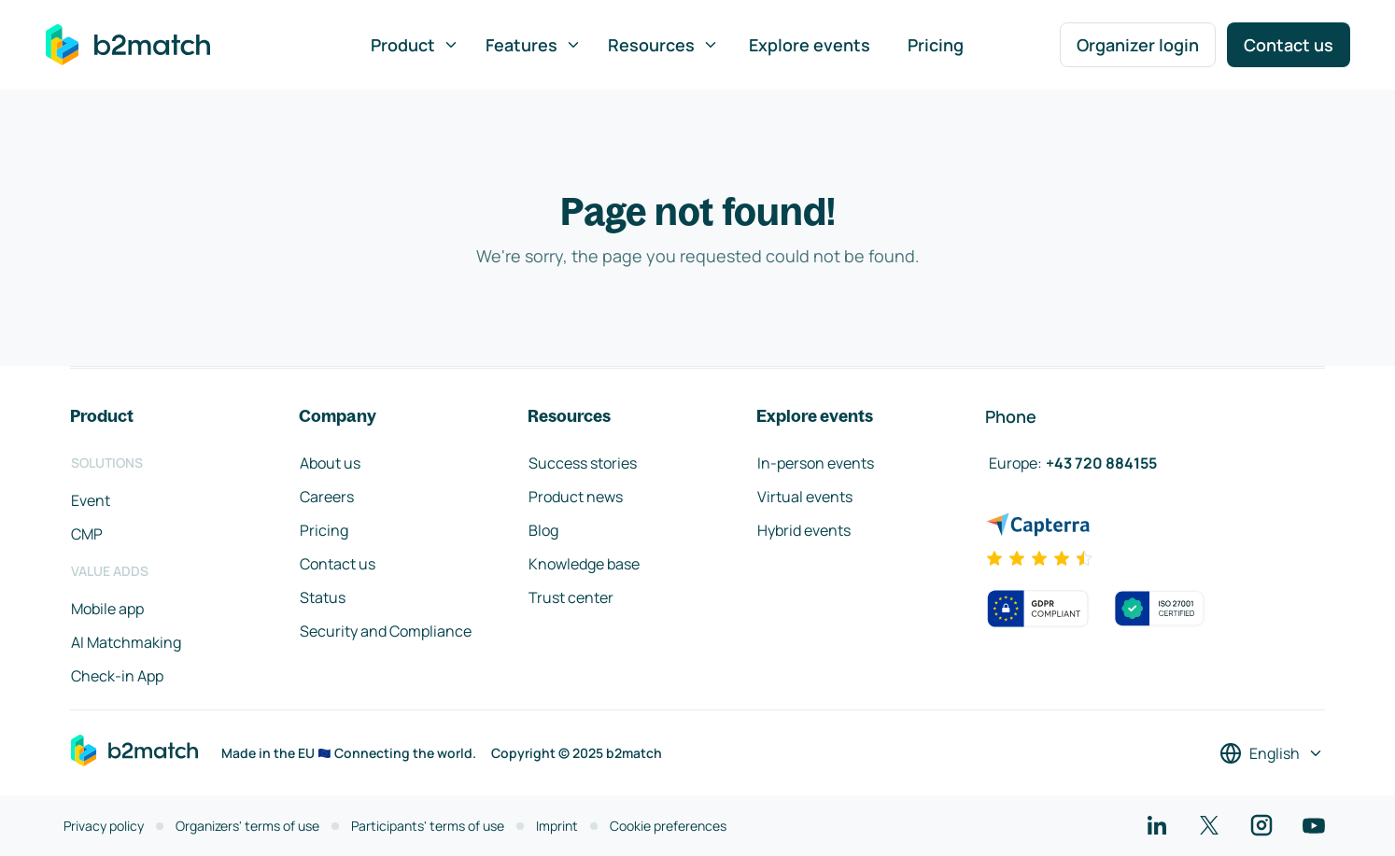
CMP (87, 534)
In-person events (815, 463)
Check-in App (117, 676)
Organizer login (1138, 45)
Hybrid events (804, 530)
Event (90, 500)
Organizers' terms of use (247, 826)
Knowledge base (584, 564)
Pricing (936, 45)
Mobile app (107, 608)
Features (534, 45)
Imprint (557, 826)
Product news (575, 496)
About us (330, 463)
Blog (543, 530)
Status (322, 597)
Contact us (1288, 45)
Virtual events (804, 496)
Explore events (809, 45)
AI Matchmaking (126, 642)
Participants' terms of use (427, 826)
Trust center (570, 597)
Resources (663, 45)
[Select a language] (1272, 753)
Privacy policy (103, 826)
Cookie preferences (668, 826)
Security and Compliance (386, 631)
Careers (327, 496)
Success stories (582, 463)
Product (415, 45)
